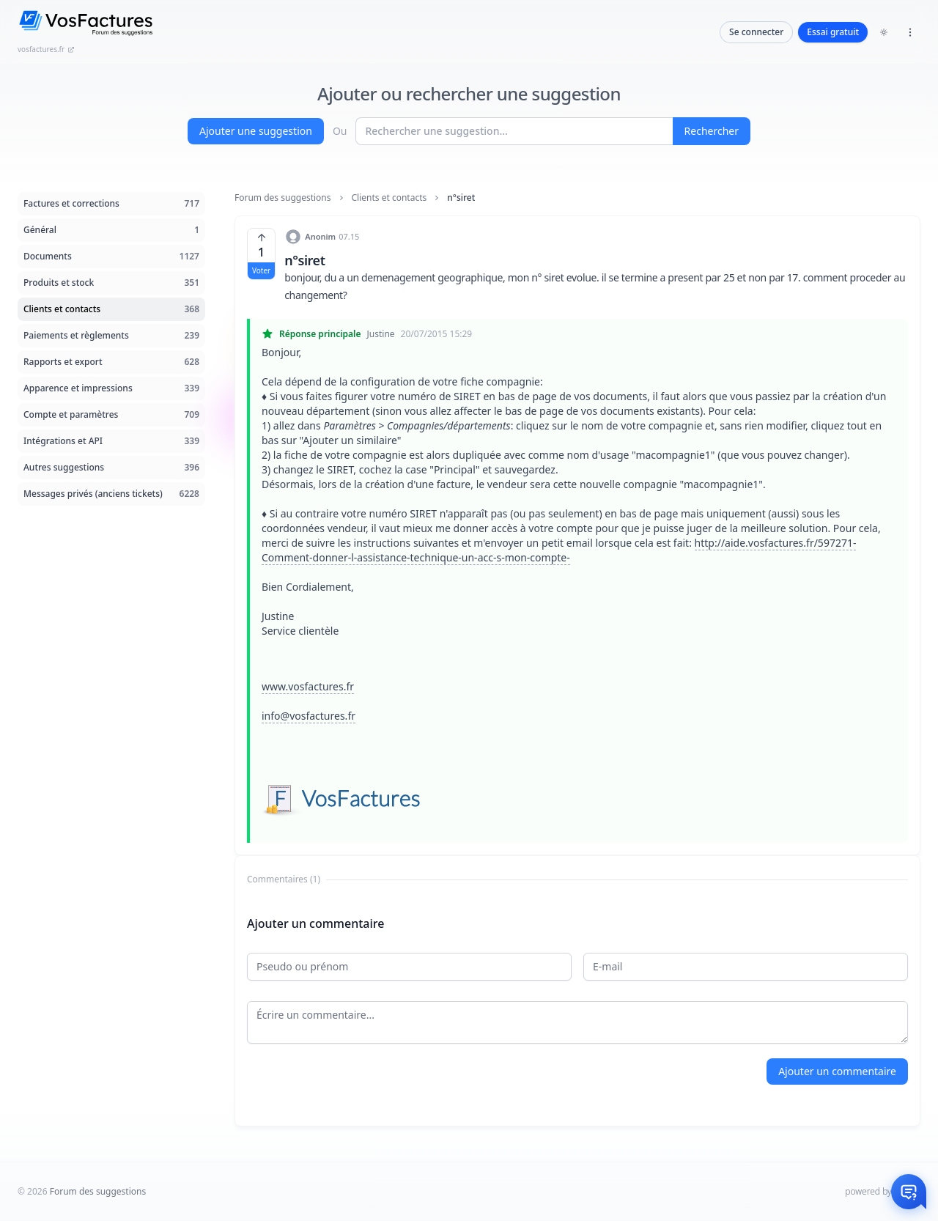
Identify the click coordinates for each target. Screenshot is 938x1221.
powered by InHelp (882, 1191)
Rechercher (711, 131)
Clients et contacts (389, 198)
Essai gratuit (833, 32)
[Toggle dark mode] (884, 32)
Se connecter (756, 32)
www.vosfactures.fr (308, 686)
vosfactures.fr (46, 49)
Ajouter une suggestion (255, 131)
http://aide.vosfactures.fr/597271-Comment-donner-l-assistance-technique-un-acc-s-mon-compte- (559, 550)
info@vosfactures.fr (308, 716)
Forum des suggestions (282, 198)
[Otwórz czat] (908, 1191)
